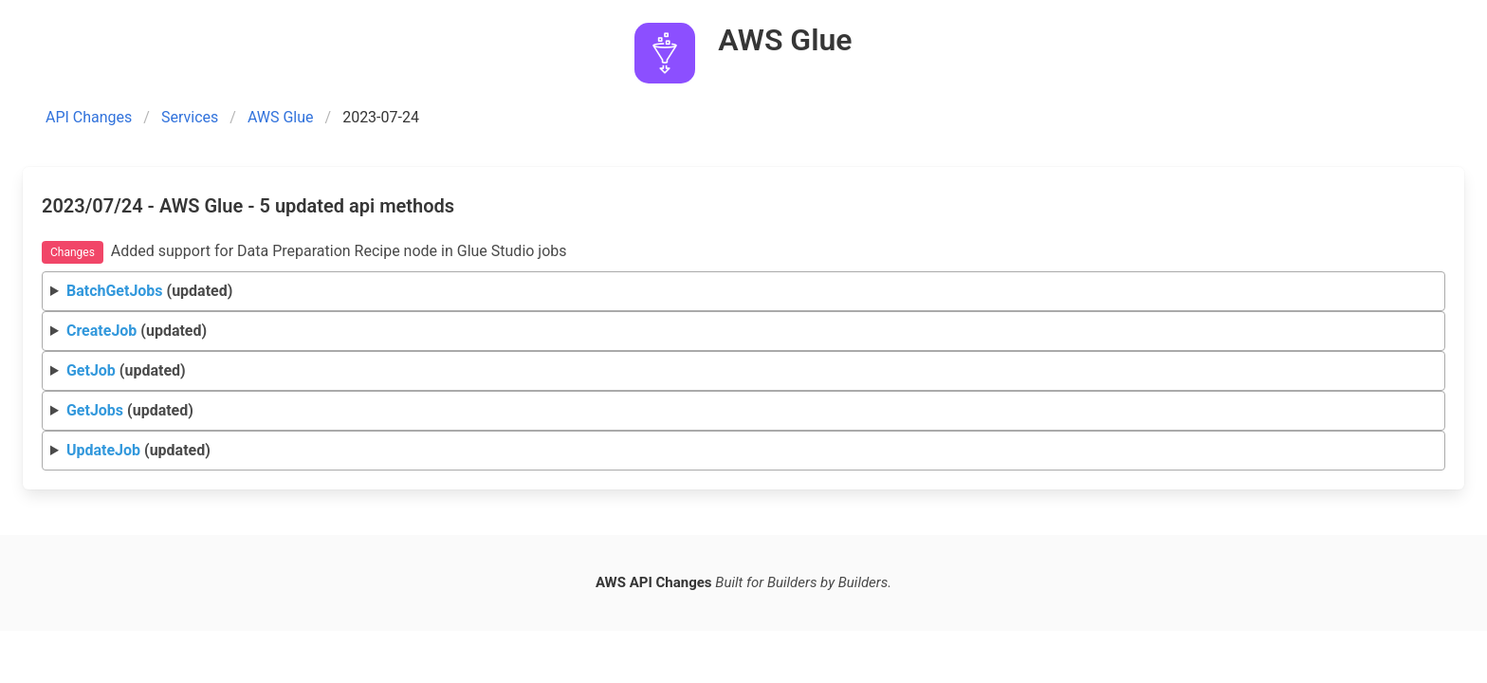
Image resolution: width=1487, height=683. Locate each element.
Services (189, 117)
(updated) (149, 291)
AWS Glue (281, 117)
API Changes (89, 117)
